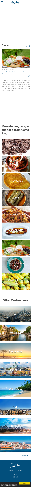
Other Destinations (15, 300)
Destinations (10, 470)
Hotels (19, 472)
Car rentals (20, 470)
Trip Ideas (11, 472)
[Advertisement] (15, 107)
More (18, 485)
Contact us (15, 481)
